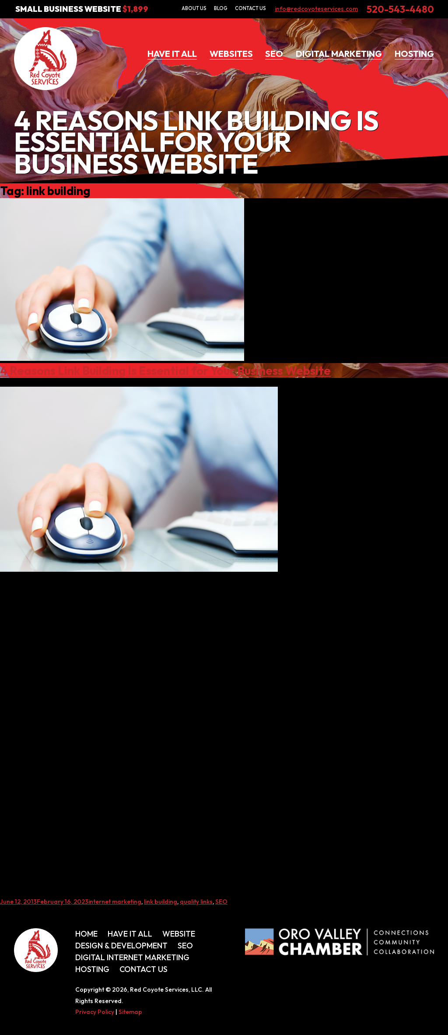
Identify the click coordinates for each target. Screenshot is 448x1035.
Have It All (172, 53)
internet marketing (114, 902)
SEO (274, 53)
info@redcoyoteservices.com (316, 9)
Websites (231, 53)
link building (160, 902)
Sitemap (130, 1012)
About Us (194, 8)
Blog (221, 8)
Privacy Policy (94, 1012)
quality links (196, 902)
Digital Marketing (339, 53)
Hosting (414, 53)
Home (86, 934)
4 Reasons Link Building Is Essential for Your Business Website (165, 370)
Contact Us (250, 8)
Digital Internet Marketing (132, 957)
